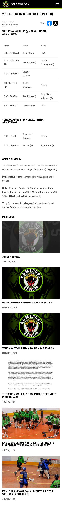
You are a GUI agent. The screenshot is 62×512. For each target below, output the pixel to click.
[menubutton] (57, 4)
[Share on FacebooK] (49, 23)
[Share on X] (55, 23)
